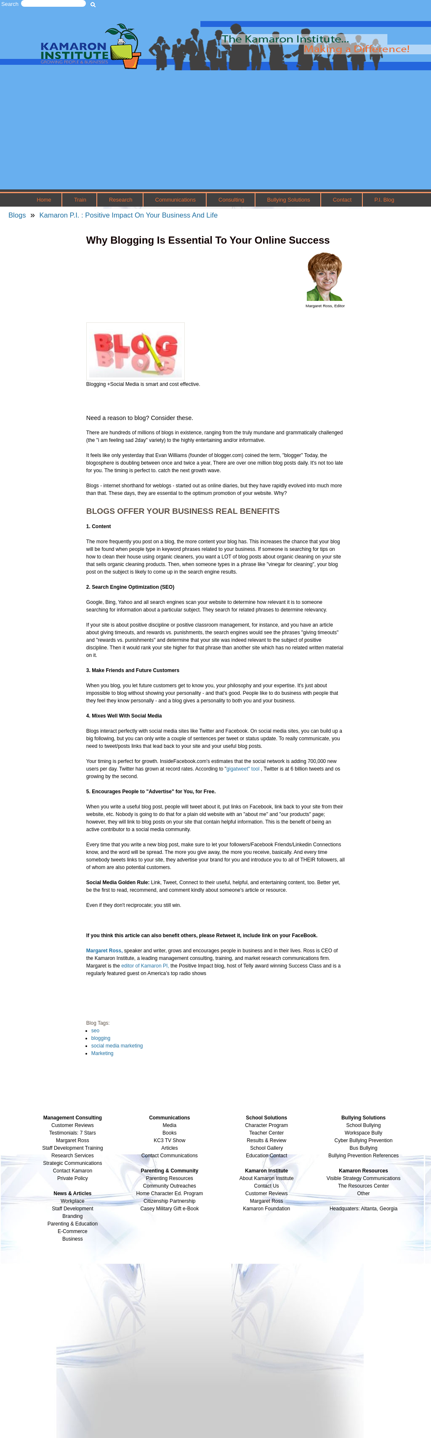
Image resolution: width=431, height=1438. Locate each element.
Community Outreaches (169, 1186)
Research (120, 200)
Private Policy (72, 1178)
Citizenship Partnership (169, 1201)
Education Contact (266, 1156)
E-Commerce (73, 1231)
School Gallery (266, 1148)
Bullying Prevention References (363, 1156)
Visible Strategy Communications (364, 1178)
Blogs (17, 215)
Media (169, 1125)
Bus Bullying (364, 1148)
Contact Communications (169, 1156)
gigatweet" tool (243, 769)
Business (72, 1239)
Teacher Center (266, 1133)
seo (95, 1031)
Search (10, 4)
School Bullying (363, 1125)
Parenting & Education (73, 1224)
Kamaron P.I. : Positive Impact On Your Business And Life (128, 215)
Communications (175, 200)
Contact (342, 200)
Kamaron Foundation (266, 1209)
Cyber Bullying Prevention (364, 1140)
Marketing (102, 1053)
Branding (72, 1216)
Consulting (231, 200)
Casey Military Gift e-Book (169, 1209)
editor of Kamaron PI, (145, 966)
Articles (169, 1148)
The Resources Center (363, 1186)
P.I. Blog (384, 200)
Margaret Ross (72, 1140)
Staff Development (72, 1209)
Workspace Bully (363, 1133)
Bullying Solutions (288, 200)
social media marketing (117, 1046)
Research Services (72, 1156)
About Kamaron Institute (266, 1178)
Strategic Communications (72, 1163)
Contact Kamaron (72, 1171)
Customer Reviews (266, 1193)
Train (80, 200)
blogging (100, 1038)
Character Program (266, 1125)
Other (363, 1193)
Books (169, 1133)
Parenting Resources (169, 1178)
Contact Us (266, 1186)
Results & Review (266, 1140)
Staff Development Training (72, 1148)
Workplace (72, 1201)
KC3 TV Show (169, 1140)
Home (44, 200)
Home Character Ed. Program (169, 1193)
